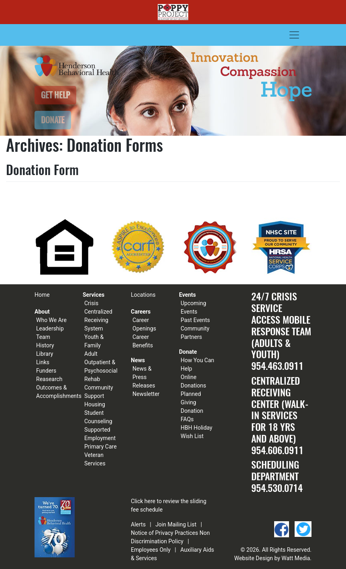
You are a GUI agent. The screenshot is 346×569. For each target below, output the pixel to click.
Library (44, 354)
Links (42, 362)
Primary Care (100, 446)
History (45, 345)
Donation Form (42, 170)
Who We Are (51, 320)
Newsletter (145, 394)
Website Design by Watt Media (272, 558)
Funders (46, 370)
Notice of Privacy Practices (164, 533)
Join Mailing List (175, 524)
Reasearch (49, 379)
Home (42, 295)
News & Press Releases (143, 377)
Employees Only (151, 550)
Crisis (91, 303)
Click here (143, 501)
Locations (143, 295)
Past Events (195, 320)
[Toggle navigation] (294, 35)
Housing (94, 404)
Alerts (138, 524)
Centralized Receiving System (98, 320)
